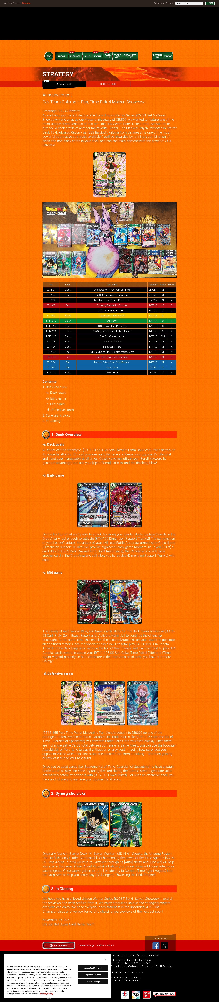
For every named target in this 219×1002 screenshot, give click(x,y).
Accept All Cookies (92, 968)
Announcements (58, 83)
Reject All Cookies (93, 975)
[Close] (106, 959)
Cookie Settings (86, 945)
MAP (211, 3)
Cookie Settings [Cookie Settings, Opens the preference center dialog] (93, 982)
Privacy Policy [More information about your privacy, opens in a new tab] (46, 994)
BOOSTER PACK (108, 84)
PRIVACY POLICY (105, 945)
